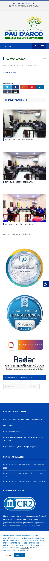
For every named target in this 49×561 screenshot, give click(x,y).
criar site (19, 516)
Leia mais (25, 547)
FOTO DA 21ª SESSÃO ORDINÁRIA (19, 224)
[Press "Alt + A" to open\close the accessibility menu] (46, 284)
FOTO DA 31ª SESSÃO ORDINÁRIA (19, 182)
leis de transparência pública (14, 526)
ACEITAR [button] (19, 555)
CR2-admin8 (11, 66)
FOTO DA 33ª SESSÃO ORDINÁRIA (24, 6)
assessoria (21, 519)
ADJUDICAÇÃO (9, 72)
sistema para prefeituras (35, 516)
